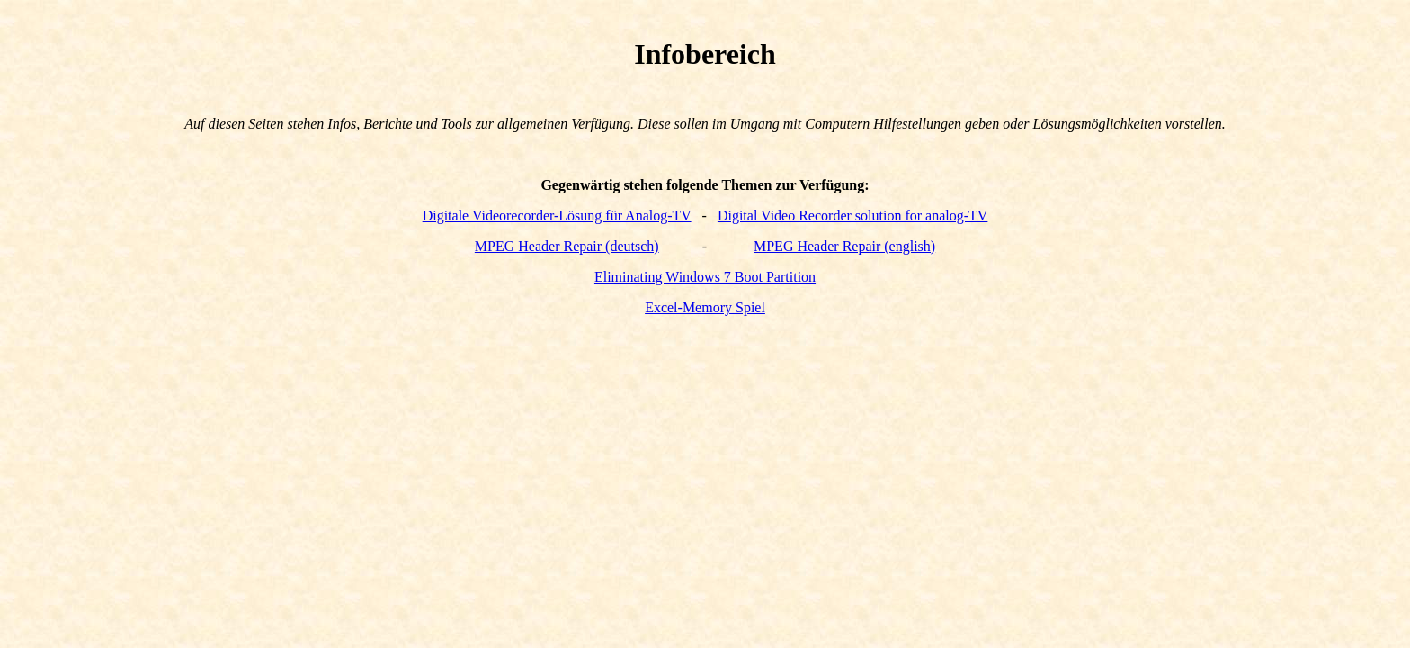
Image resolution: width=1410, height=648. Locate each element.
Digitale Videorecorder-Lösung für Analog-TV (557, 215)
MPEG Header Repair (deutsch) (567, 246)
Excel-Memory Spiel (705, 307)
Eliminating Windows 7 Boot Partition (705, 276)
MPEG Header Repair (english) (844, 246)
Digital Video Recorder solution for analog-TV (852, 215)
